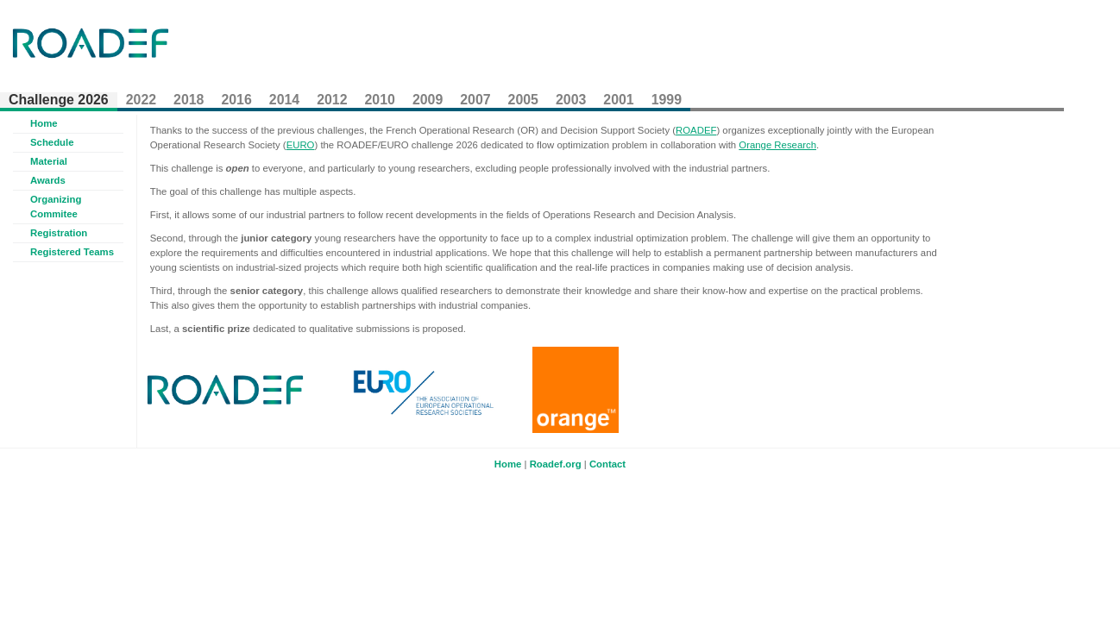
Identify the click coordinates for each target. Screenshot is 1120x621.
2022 (141, 99)
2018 (188, 99)
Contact (607, 464)
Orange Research (777, 145)
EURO (300, 145)
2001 (618, 99)
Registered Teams (72, 252)
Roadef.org (556, 464)
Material (48, 161)
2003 (571, 99)
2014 (284, 99)
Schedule (52, 142)
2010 (380, 99)
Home (44, 123)
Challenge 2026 (59, 99)
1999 (666, 99)
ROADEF (696, 130)
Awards (48, 180)
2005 (523, 99)
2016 (236, 99)
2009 (427, 99)
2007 (475, 99)
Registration (58, 233)
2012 (332, 99)
